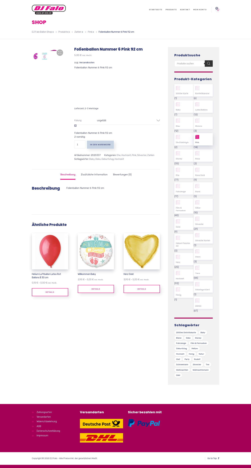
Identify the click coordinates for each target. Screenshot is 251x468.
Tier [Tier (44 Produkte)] (207, 364)
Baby (91, 159)
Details (50, 292)
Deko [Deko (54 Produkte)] (188, 338)
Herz (178, 262)
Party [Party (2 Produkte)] (187, 359)
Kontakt (185, 9)
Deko (98, 159)
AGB (39, 426)
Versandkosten (86, 62)
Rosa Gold (200, 175)
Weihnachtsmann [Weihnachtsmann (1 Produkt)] (201, 370)
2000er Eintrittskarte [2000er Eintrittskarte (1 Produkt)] (186, 332)
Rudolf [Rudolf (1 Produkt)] (197, 359)
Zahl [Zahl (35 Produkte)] (178, 375)
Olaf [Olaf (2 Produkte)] (178, 359)
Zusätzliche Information (94, 174)
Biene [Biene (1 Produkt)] (178, 338)
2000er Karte (182, 93)
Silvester (141, 155)
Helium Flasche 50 (183, 244)
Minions (198, 126)
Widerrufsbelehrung (47, 421)
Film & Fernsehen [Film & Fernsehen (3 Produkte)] (199, 343)
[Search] (209, 63)
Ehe (119, 155)
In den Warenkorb (100, 145)
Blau (178, 126)
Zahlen (150, 155)
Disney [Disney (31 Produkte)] (198, 338)
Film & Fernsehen (181, 209)
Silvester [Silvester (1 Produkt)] (197, 364)
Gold (178, 227)
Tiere (197, 273)
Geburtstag (107, 159)
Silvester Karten (202, 240)
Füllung (77, 120)
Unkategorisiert (202, 289)
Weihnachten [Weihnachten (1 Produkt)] (182, 370)
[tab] (67, 174)
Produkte (171, 9)
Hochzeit (126, 155)
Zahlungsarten (44, 412)
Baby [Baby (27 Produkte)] (203, 332)
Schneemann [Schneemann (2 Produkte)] (182, 364)
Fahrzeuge (181, 191)
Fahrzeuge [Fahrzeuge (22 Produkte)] (181, 343)
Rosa (197, 159)
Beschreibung (67, 174)
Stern (197, 257)
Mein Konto (199, 9)
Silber (198, 208)
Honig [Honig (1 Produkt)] (191, 354)
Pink (134, 155)
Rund (197, 191)
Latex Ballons (201, 110)
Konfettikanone (202, 93)
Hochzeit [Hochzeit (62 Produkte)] (180, 354)
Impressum (42, 435)
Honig (178, 295)
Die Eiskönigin (182, 142)
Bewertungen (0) (122, 174)
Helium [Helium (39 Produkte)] (195, 348)
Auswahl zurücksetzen (75, 125)
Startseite (155, 9)
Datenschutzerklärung (48, 431)
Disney (179, 159)
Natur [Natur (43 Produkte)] (201, 354)
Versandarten (44, 417)
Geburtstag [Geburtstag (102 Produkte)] (181, 348)
